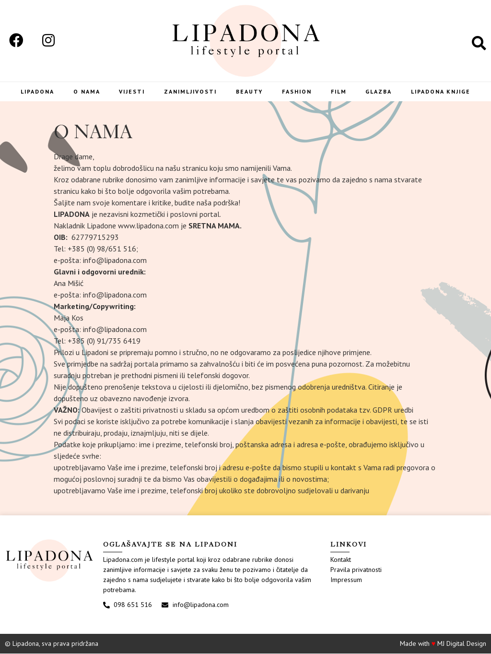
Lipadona (35, 91)
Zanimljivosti (190, 91)
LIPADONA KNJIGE (443, 91)
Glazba (380, 91)
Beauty (249, 91)
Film (340, 91)
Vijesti (130, 91)
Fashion (297, 91)
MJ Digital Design (461, 644)
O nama (84, 91)
